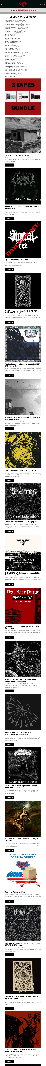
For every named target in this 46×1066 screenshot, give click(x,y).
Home (16, 12)
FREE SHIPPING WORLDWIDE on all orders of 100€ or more (21, 10)
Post (19, 12)
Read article (9, 165)
